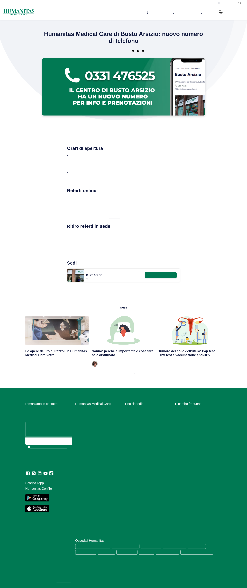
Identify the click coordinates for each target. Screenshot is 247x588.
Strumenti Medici (134, 475)
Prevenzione (131, 446)
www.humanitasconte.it (165, 197)
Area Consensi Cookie (87, 497)
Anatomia (130, 413)
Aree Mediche (82, 428)
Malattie (129, 437)
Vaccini (129, 484)
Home (88, 26)
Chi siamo (80, 409)
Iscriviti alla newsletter (179, 3)
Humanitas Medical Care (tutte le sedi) (93, 546)
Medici (203, 12)
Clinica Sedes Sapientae (171, 552)
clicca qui (118, 217)
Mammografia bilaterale (187, 465)
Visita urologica (183, 451)
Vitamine (129, 489)
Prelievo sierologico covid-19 (190, 409)
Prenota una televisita (202, 3)
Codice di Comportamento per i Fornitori (96, 515)
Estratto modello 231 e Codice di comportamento (92, 509)
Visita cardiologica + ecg (188, 423)
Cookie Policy (82, 488)
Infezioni (129, 428)
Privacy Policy (82, 493)
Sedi (77, 418)
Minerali (129, 442)
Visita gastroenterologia (187, 446)
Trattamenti (131, 480)
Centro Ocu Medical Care (88, 446)
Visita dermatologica (186, 418)
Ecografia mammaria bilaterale (191, 470)
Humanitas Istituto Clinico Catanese (202, 552)
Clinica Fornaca (149, 552)
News (95, 26)
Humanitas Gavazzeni (86, 552)
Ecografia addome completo (190, 456)
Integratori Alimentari (136, 432)
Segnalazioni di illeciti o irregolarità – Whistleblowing (94, 477)
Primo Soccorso (133, 451)
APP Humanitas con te (108, 201)
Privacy (79, 483)
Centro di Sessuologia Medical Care (94, 451)
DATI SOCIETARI (64, 581)
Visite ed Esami (178, 12)
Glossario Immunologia (137, 423)
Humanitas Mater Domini (178, 546)
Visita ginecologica (185, 428)
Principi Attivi (132, 456)
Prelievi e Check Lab (86, 432)
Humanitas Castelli (201, 546)
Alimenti (129, 409)
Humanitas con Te (226, 3)
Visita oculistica (183, 432)
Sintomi (129, 465)
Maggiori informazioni (160, 274)
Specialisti (130, 470)
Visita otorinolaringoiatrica (189, 442)
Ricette (129, 461)
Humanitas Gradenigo (129, 552)
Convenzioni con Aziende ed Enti (92, 465)
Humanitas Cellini (108, 552)
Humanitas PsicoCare (86, 437)
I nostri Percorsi (229, 12)
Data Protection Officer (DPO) (91, 502)
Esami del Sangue (134, 418)
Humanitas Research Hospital (127, 546)
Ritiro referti (81, 520)
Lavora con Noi (83, 413)
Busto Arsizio (131, 127)
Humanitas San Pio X (154, 546)
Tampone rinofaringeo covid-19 (192, 413)
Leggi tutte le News (122, 373)
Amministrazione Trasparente (90, 470)
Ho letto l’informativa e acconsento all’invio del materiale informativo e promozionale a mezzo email (49, 449)
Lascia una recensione (87, 525)
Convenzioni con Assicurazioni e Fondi (95, 461)
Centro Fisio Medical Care (89, 442)
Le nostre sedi (148, 12)
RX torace (180, 461)
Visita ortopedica (184, 437)
